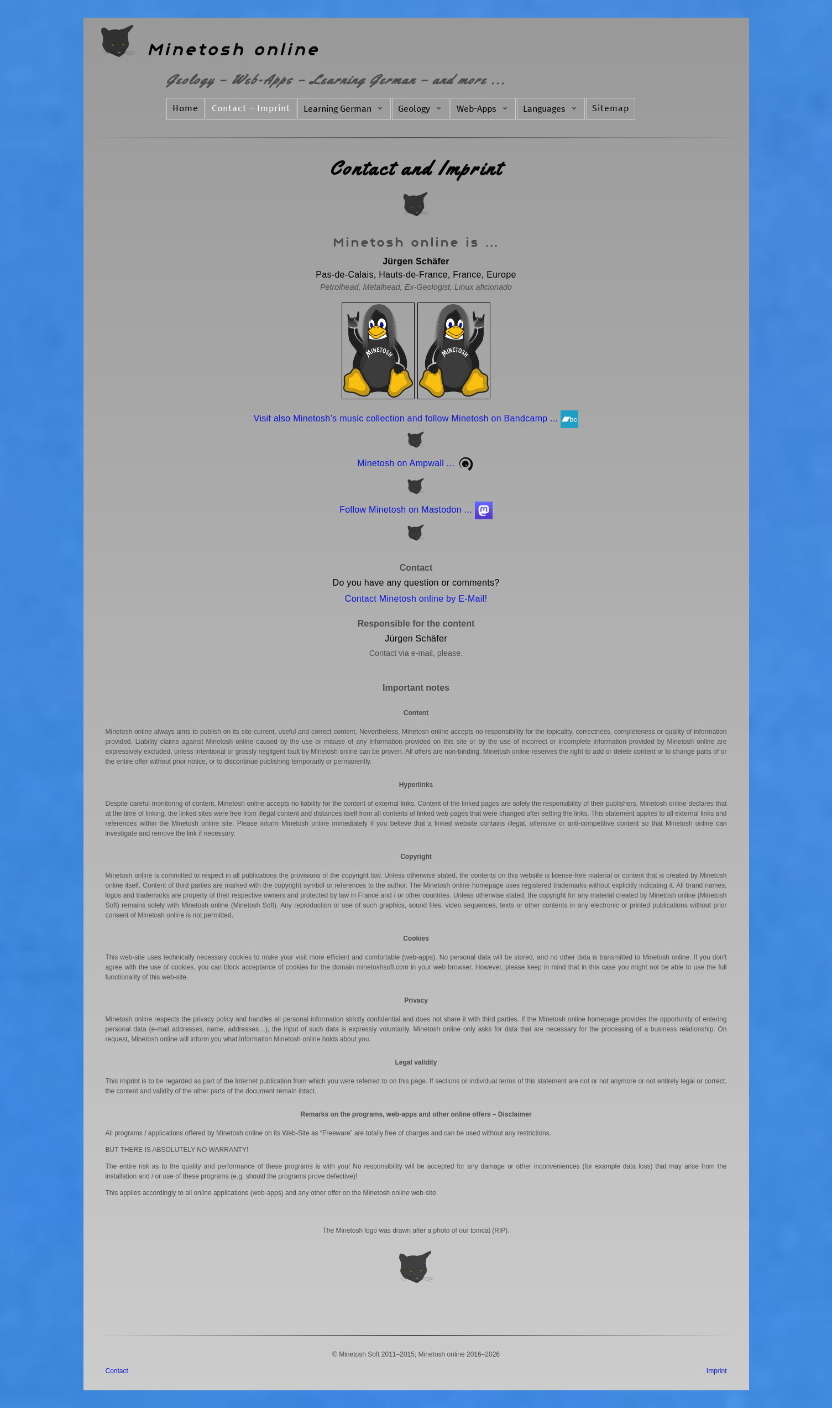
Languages (551, 108)
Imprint (717, 1371)
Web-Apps (483, 108)
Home (185, 108)
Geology (420, 108)
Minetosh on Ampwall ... (416, 463)
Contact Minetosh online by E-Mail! (416, 598)
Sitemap (610, 108)
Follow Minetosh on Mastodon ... (415, 509)
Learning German (344, 108)
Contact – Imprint (251, 108)
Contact (117, 1371)
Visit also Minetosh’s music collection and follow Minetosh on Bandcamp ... (416, 418)
